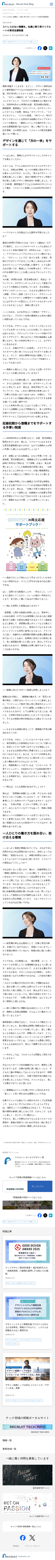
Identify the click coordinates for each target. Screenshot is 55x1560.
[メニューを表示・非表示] (51, 4)
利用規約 (16, 1546)
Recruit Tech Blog (9, 10)
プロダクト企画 (22, 10)
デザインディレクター (20, 42)
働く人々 (33, 42)
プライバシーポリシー (32, 1546)
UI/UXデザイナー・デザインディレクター (17, 13)
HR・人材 (6, 42)
